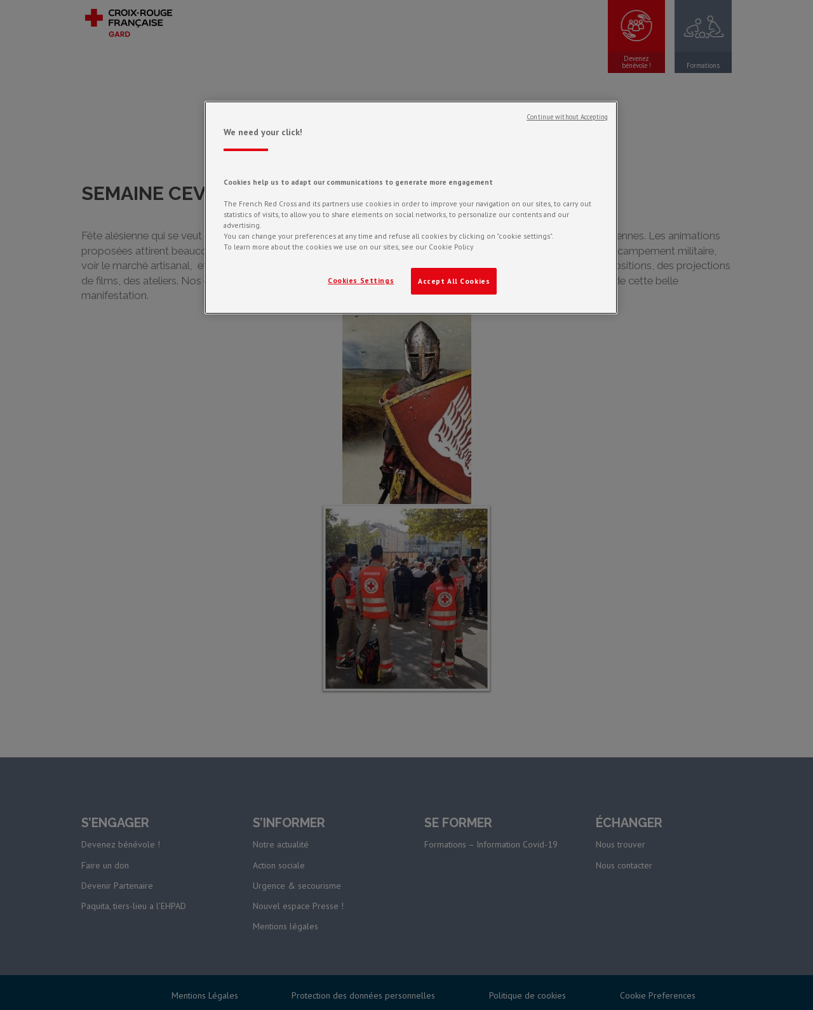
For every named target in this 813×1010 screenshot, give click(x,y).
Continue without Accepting (567, 116)
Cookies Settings (361, 280)
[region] (411, 207)
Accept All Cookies (454, 281)
